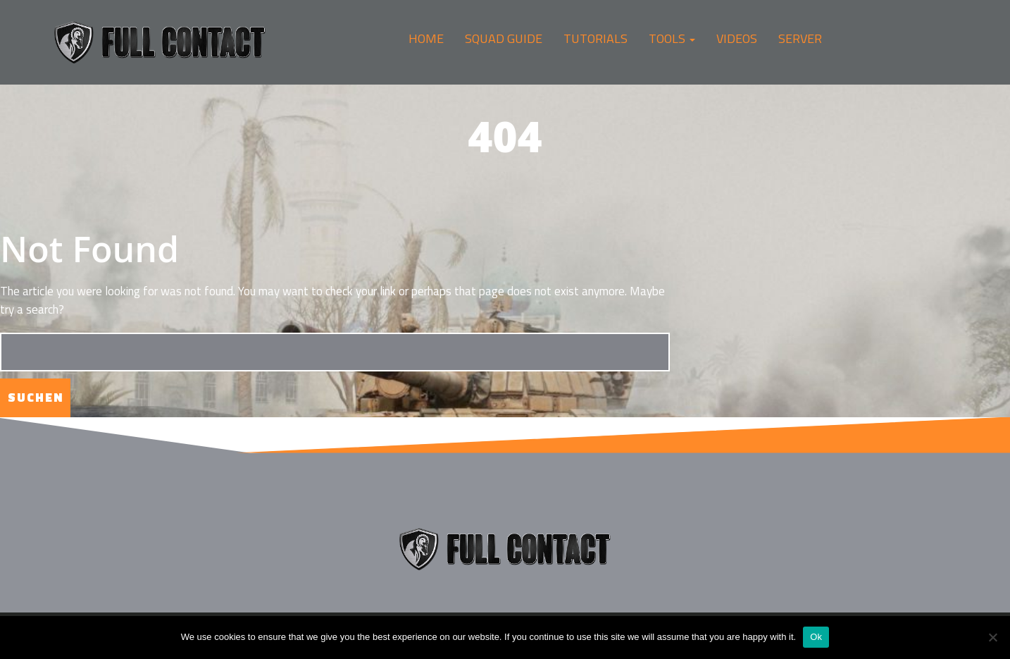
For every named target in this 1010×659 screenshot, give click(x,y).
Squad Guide (503, 38)
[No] (992, 637)
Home (426, 38)
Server (800, 38)
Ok (816, 637)
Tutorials (595, 38)
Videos (736, 38)
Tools (672, 38)
